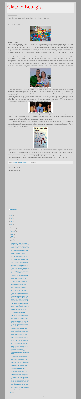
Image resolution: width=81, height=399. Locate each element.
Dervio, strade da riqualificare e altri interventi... (19, 287)
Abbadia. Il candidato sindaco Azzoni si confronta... (19, 321)
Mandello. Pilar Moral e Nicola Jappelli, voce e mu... (19, 293)
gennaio (12, 390)
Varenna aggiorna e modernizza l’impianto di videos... (20, 308)
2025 (11, 217)
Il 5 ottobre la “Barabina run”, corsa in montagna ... (19, 281)
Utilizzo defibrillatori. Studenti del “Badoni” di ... (19, 272)
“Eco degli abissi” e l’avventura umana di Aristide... (19, 299)
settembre (13, 231)
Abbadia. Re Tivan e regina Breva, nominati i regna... (20, 313)
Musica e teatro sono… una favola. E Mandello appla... (20, 387)
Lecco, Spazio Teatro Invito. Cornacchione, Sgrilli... (19, 259)
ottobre (12, 230)
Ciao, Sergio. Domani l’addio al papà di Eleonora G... (20, 383)
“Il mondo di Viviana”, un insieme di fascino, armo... (19, 296)
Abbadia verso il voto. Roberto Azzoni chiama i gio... (20, 358)
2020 (11, 224)
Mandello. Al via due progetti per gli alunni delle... (19, 305)
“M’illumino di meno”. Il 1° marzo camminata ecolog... (20, 262)
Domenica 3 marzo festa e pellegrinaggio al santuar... (20, 269)
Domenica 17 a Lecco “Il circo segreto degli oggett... (20, 340)
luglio (12, 234)
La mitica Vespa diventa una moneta (17, 349)
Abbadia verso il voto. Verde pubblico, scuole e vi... (19, 275)
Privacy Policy (44, 214)
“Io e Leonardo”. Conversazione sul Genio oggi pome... (20, 362)
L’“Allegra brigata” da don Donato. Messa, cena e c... (20, 352)
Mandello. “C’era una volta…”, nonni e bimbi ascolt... (20, 333)
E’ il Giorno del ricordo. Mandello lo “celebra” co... (19, 356)
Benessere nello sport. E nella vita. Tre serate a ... (19, 346)
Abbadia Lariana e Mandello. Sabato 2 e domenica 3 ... (20, 249)
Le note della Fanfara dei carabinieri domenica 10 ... (20, 386)
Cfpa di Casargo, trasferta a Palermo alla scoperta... (20, 294)
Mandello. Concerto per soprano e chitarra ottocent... (20, 331)
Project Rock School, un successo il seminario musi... (20, 315)
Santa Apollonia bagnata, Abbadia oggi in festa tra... (20, 353)
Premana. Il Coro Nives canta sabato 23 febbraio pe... (20, 306)
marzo (12, 240)
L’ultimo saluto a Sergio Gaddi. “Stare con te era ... (19, 374)
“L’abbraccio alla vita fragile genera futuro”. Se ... (19, 371)
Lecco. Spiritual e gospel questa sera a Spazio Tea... (20, 330)
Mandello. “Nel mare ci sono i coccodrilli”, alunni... (19, 334)
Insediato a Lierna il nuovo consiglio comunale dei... (19, 377)
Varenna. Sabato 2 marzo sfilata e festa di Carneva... (20, 277)
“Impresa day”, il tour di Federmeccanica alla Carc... (19, 337)
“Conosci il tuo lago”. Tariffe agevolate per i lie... (19, 312)
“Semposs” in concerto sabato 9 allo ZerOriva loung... (20, 380)
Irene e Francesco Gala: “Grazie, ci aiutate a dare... (19, 384)
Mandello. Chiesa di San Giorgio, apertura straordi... (20, 274)
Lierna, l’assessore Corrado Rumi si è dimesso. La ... (20, 350)
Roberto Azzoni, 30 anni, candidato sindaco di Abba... (20, 378)
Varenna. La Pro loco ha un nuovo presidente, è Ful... (20, 291)
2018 (11, 392)
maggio (12, 237)
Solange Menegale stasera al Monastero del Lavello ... (20, 319)
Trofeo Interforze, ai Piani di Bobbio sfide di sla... (19, 322)
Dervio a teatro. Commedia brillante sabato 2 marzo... (20, 250)
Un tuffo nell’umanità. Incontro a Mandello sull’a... (19, 297)
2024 (11, 218)
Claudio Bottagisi (25, 7)
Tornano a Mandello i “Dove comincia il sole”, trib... (19, 327)
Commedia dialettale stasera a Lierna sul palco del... (20, 325)
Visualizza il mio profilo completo (14, 211)
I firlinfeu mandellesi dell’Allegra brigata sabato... (19, 368)
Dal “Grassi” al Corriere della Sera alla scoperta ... (19, 343)
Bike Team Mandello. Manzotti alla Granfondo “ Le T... (20, 265)
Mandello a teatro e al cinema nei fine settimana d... (19, 263)
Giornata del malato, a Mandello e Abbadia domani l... (20, 355)
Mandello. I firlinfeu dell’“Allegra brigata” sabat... (19, 278)
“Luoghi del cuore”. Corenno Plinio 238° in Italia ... (19, 365)
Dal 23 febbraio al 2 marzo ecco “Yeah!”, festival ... (19, 318)
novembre (13, 228)
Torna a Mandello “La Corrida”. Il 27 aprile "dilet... (19, 253)
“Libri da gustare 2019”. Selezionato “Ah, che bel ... (19, 328)
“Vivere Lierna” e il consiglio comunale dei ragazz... (19, 375)
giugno (12, 236)
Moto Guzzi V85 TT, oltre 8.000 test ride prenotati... (19, 369)
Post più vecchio (70, 199)
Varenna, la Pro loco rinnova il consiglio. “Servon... (19, 359)
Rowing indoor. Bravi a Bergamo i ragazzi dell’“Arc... (20, 309)
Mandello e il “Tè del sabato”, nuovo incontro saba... (20, 344)
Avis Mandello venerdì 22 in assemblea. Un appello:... (20, 288)
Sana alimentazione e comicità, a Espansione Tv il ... (20, 361)
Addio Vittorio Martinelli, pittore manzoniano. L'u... (19, 243)
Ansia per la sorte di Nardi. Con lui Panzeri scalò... (19, 252)
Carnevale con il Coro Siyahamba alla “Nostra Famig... (20, 247)
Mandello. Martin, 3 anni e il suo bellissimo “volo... (19, 302)
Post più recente (11, 199)
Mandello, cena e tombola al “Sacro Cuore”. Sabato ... (20, 381)
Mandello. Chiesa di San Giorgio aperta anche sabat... (20, 244)
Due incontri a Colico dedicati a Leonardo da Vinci (19, 324)
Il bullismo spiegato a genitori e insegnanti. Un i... (19, 246)
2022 (11, 221)
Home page (40, 199)
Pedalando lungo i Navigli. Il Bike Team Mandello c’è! (20, 316)
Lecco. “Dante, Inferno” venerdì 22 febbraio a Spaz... (20, 303)
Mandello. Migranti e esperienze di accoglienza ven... (20, 260)
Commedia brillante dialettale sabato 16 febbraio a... (20, 372)
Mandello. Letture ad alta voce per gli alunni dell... (19, 347)
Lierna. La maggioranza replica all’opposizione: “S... (20, 271)
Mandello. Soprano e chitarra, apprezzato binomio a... (20, 268)
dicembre (13, 227)
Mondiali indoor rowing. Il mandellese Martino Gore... (20, 266)
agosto (12, 233)
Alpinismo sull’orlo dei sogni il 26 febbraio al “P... (19, 290)
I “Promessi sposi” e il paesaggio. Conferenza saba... (20, 300)
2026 (11, 215)
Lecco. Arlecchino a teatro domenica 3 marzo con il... (20, 256)
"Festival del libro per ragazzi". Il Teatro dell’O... (19, 284)
